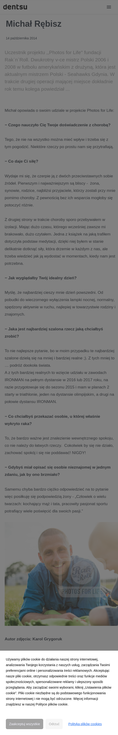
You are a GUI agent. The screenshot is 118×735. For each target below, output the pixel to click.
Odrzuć (54, 724)
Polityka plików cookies (85, 724)
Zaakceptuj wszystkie (24, 724)
